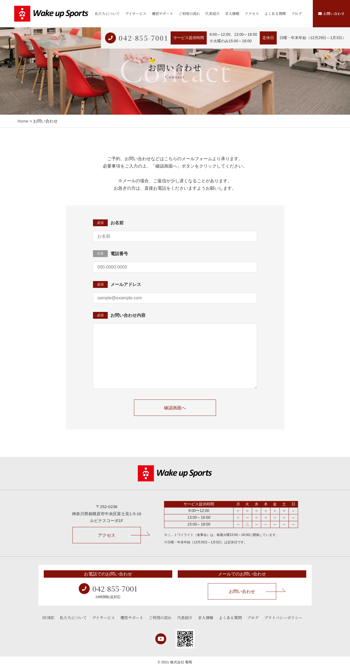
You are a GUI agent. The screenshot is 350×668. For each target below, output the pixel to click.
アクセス (252, 13)
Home (23, 121)
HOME (48, 617)
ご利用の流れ (189, 13)
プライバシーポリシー (283, 617)
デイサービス (135, 13)
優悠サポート (162, 13)
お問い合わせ (331, 13)
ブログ (296, 13)
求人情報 (232, 13)
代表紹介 (212, 13)
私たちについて (107, 13)
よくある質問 (275, 13)
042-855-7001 (143, 38)
